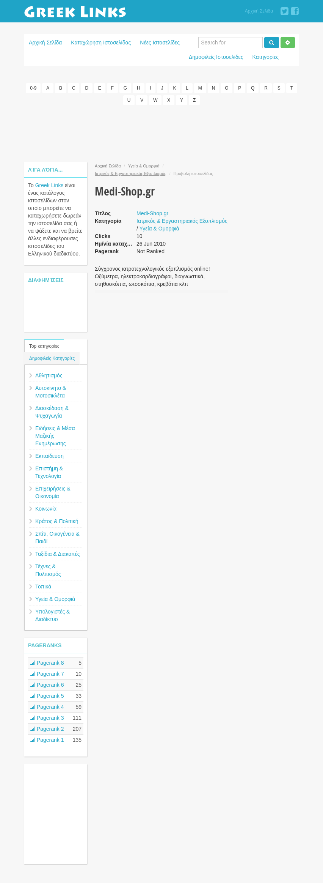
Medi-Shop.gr (152, 213)
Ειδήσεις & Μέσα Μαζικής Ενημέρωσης (55, 435)
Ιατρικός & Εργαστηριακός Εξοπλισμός (130, 173)
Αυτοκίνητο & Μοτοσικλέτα (50, 392)
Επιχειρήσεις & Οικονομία (53, 492)
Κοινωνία (45, 509)
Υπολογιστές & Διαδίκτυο (52, 615)
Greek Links (49, 185)
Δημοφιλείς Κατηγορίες (52, 358)
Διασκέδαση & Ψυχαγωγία (52, 412)
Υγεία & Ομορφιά (55, 599)
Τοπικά (43, 586)
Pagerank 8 (47, 663)
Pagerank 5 (47, 696)
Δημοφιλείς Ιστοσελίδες (216, 57)
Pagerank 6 (47, 685)
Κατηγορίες (265, 57)
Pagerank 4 (47, 707)
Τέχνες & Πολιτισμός (48, 570)
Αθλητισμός (49, 375)
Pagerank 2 (47, 729)
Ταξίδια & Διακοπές (57, 554)
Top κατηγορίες (44, 346)
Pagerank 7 (47, 674)
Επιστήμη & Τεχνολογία (49, 472)
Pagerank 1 (47, 740)
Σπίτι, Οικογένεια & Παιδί (57, 537)
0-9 (33, 88)
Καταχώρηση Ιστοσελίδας (101, 42)
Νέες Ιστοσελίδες (160, 42)
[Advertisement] (162, 134)
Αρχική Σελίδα (259, 11)
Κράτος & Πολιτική (56, 521)
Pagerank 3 (47, 718)
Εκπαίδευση (49, 456)
